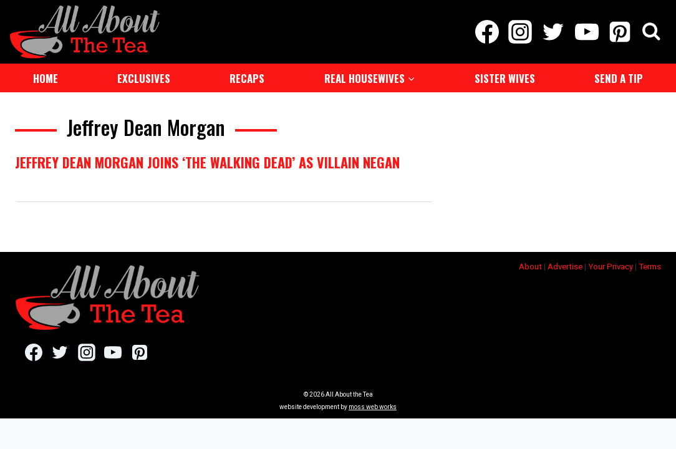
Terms (650, 265)
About (530, 265)
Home (45, 77)
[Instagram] (520, 31)
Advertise (565, 265)
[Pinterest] (619, 31)
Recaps (246, 77)
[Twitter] (553, 31)
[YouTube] (586, 31)
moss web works (373, 405)
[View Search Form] (651, 31)
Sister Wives (505, 77)
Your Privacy (610, 265)
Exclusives (143, 77)
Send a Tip (618, 77)
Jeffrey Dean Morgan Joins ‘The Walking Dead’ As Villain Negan (207, 161)
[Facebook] (486, 31)
